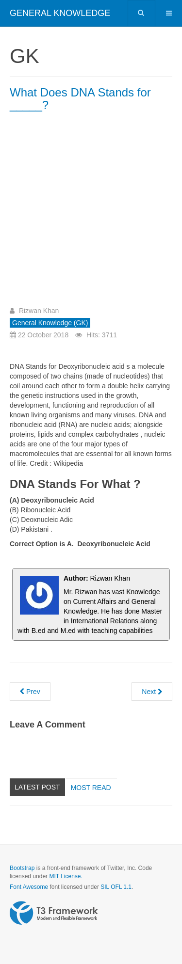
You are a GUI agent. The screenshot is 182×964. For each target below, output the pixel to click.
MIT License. (65, 876)
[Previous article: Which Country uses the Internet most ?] (30, 691)
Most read (91, 787)
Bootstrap (22, 868)
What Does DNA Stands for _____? (80, 98)
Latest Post (37, 787)
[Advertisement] (91, 212)
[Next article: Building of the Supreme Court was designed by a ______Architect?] (152, 691)
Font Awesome (29, 887)
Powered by (54, 913)
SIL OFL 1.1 (116, 887)
